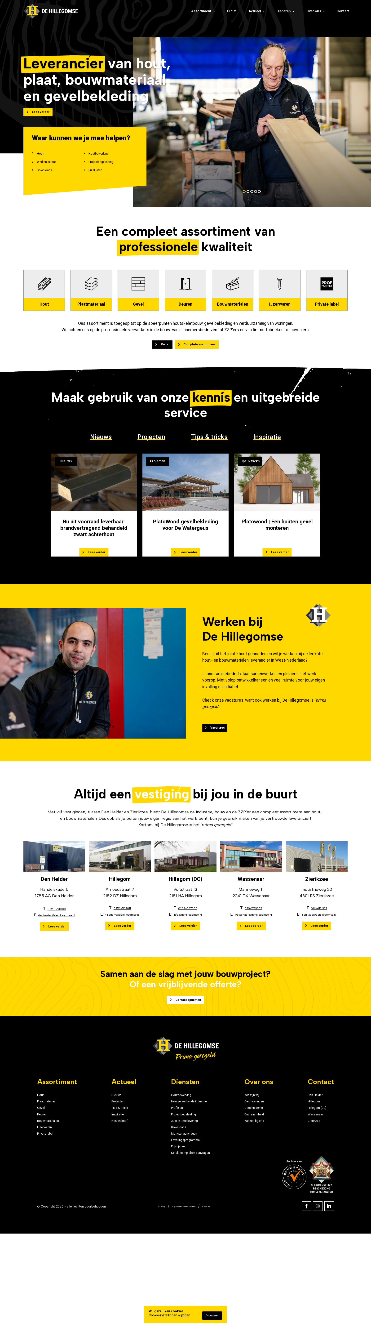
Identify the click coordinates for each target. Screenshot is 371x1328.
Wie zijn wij (258, 1163)
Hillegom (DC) (320, 1182)
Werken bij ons (52, 171)
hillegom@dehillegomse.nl (122, 977)
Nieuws (101, 494)
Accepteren (212, 1315)
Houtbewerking (104, 161)
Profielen (169, 1182)
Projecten (151, 494)
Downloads (49, 182)
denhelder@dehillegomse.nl (57, 978)
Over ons (300, 17)
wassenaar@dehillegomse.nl (253, 977)
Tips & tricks (209, 494)
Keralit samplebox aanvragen (189, 1245)
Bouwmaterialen (53, 1200)
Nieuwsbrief (118, 1200)
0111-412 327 (319, 971)
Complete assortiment (204, 399)
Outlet (182, 17)
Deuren (44, 1191)
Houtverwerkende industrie (187, 1172)
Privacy (154, 1300)
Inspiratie (267, 494)
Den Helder (317, 1163)
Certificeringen (262, 1172)
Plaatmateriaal (51, 1172)
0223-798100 (56, 972)
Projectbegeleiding (107, 171)
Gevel (42, 1182)
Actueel (217, 17)
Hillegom (315, 1172)
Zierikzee (315, 1200)
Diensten (258, 17)
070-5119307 (253, 971)
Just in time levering (180, 1200)
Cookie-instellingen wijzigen (169, 1315)
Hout (42, 161)
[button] (244, 205)
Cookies (214, 1300)
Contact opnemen (187, 1046)
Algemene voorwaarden (183, 1300)
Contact (338, 17)
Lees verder (46, 116)
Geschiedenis (261, 1182)
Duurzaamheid (262, 1191)
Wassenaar (317, 1191)
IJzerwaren (48, 1209)
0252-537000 (187, 971)
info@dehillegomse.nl (188, 977)
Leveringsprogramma (182, 1227)
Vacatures (246, 766)
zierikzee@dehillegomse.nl (319, 977)
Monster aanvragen (180, 1218)
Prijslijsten (99, 182)
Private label (49, 1218)
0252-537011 (122, 971)
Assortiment (141, 17)
